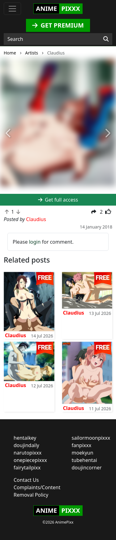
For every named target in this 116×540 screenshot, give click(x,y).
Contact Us (26, 480)
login (35, 241)
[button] (8, 133)
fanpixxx (82, 445)
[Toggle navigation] (12, 8)
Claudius (15, 335)
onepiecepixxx (30, 460)
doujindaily (26, 445)
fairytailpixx (27, 467)
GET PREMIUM (58, 25)
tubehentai (84, 460)
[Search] (106, 39)
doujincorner (87, 467)
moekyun (82, 452)
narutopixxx (27, 452)
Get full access (58, 199)
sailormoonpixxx (91, 437)
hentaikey (25, 437)
